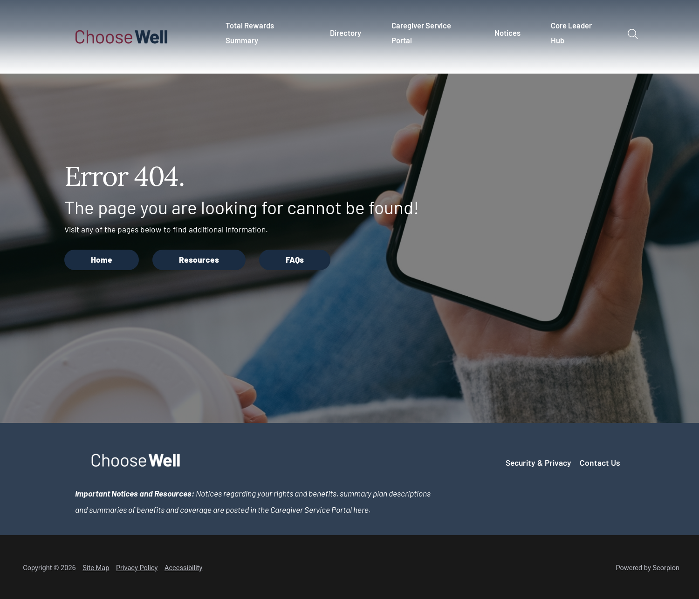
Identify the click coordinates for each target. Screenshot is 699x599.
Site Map (95, 568)
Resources (199, 259)
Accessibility (183, 568)
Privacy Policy (137, 568)
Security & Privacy (538, 462)
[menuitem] (266, 37)
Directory (345, 32)
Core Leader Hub (571, 32)
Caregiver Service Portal (421, 32)
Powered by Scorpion (647, 568)
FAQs (295, 259)
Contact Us (600, 462)
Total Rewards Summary (250, 32)
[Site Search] (633, 34)
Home (101, 259)
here (361, 509)
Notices (507, 32)
